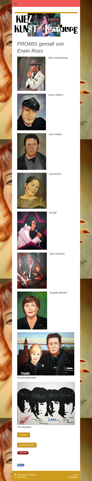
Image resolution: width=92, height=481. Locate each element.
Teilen (21, 465)
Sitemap (32, 475)
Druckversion (21, 475)
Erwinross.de (27, 445)
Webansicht (73, 477)
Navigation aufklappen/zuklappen (46, 3)
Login (75, 475)
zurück (23, 435)
